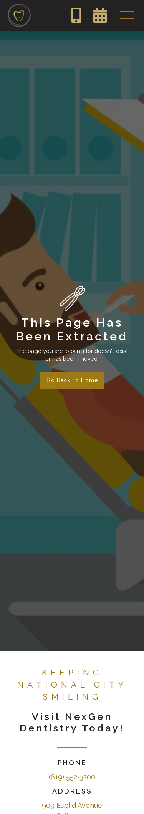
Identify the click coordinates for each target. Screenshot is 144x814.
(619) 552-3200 (72, 777)
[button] (126, 15)
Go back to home (72, 380)
